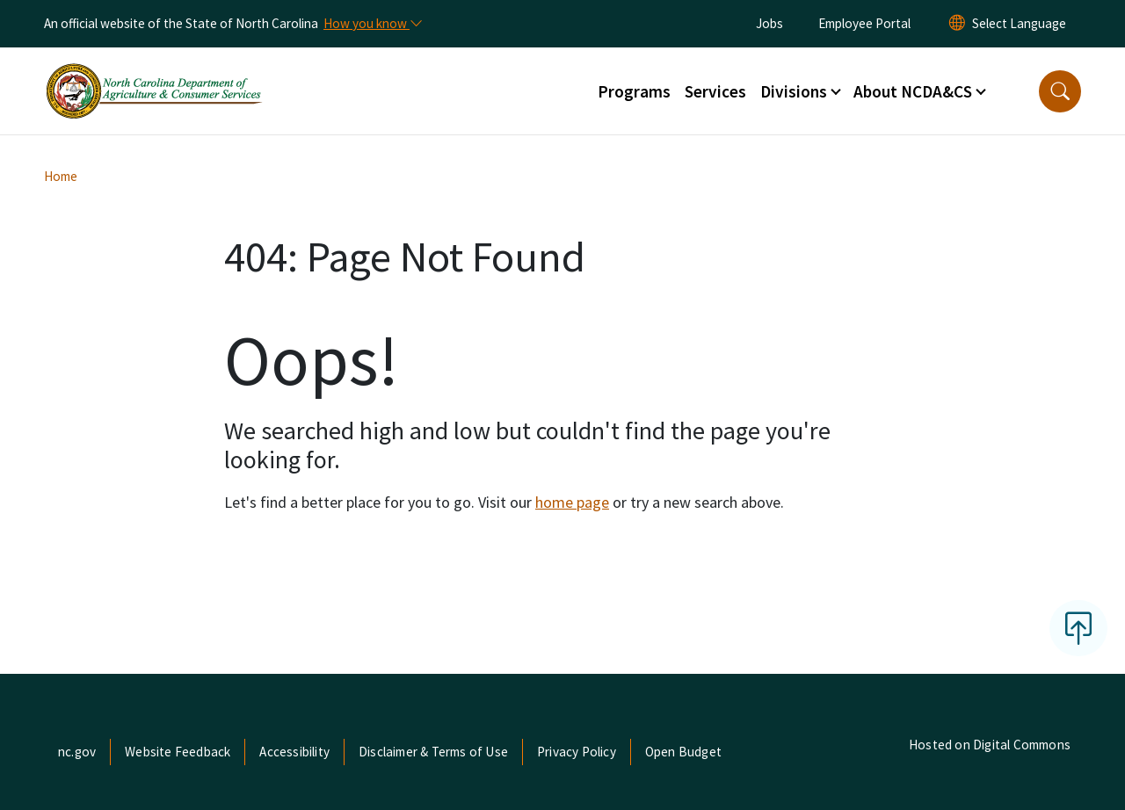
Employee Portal (864, 23)
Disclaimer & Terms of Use (433, 751)
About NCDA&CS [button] (912, 91)
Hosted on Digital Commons (990, 744)
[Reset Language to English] (957, 24)
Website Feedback (177, 751)
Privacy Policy (576, 751)
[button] (1060, 91)
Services (715, 91)
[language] (1019, 24)
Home (60, 176)
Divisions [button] (793, 91)
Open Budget (683, 751)
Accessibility (294, 751)
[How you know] (372, 24)
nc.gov (77, 751)
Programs (634, 91)
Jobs (769, 23)
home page (572, 502)
